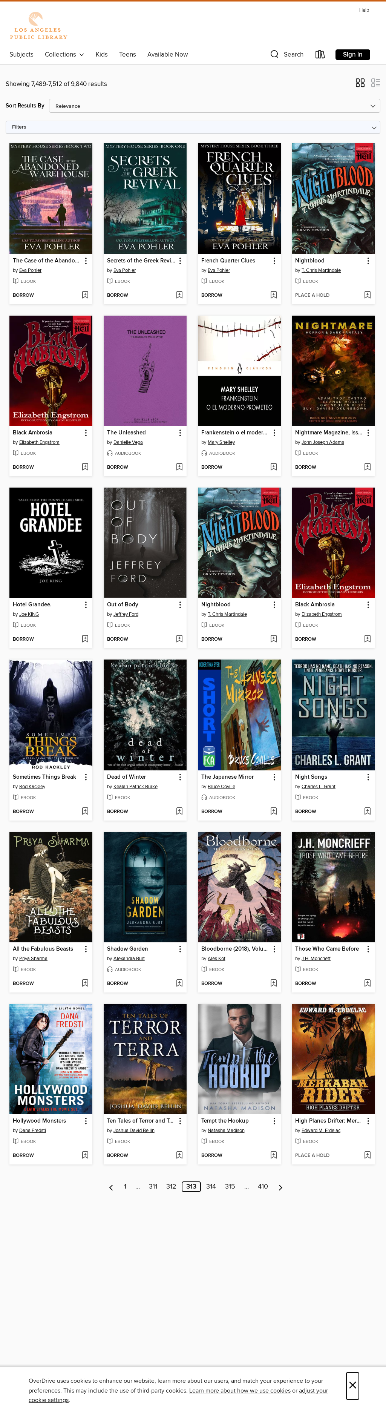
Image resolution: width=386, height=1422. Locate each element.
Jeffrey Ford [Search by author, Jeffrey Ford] (125, 614)
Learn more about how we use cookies (240, 1390)
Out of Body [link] (122, 604)
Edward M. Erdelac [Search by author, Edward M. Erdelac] (321, 1130)
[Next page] (280, 1186)
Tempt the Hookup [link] (225, 1121)
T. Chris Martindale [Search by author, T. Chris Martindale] (321, 270)
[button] (286, 56)
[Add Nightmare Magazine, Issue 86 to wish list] (367, 467)
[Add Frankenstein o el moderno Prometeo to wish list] (273, 467)
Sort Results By (25, 105)
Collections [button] (64, 55)
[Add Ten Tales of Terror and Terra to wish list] (179, 1156)
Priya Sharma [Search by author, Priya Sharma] (33, 959)
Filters (19, 127)
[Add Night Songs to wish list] (367, 812)
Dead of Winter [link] (126, 777)
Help (364, 10)
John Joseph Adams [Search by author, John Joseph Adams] (323, 442)
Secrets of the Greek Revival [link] (141, 261)
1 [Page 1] (125, 1187)
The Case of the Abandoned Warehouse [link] (47, 261)
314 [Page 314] (211, 1187)
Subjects (21, 55)
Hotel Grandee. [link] (32, 604)
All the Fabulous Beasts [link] (43, 949)
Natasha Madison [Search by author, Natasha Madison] (226, 1130)
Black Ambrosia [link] (32, 433)
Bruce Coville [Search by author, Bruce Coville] (221, 787)
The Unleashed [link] (126, 433)
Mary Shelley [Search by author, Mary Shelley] (221, 442)
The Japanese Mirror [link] (227, 777)
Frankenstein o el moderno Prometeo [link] (235, 433)
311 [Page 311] (153, 1187)
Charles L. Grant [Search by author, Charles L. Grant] (318, 787)
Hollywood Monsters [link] (39, 1121)
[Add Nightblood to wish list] (367, 296)
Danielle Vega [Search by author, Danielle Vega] (128, 442)
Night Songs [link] (311, 777)
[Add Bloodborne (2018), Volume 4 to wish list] (273, 984)
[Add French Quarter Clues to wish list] (273, 296)
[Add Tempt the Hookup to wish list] (273, 1156)
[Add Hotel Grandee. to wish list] (85, 639)
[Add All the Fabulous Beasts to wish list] (85, 984)
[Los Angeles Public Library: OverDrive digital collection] (38, 26)
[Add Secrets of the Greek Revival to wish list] (179, 296)
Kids (102, 55)
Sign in (353, 55)
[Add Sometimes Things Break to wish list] (85, 812)
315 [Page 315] (230, 1187)
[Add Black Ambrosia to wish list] (85, 467)
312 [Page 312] (171, 1187)
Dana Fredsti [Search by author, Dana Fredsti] (32, 1130)
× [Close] (352, 1386)
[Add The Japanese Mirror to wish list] (273, 812)
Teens (127, 55)
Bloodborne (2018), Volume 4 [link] (235, 949)
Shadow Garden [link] (127, 949)
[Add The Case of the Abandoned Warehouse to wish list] (85, 296)
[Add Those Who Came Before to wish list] (367, 984)
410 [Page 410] (263, 1187)
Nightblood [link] (310, 261)
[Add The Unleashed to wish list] (179, 467)
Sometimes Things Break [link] (44, 777)
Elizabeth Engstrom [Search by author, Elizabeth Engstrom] (39, 442)
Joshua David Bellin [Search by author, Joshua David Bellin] (134, 1130)
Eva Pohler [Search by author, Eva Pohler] (30, 270)
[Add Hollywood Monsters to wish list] (85, 1156)
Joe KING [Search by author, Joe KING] (29, 614)
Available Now (167, 55)
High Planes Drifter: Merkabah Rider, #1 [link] (329, 1121)
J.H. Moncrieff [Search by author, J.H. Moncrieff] (316, 959)
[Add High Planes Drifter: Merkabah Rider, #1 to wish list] (367, 1156)
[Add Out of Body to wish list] (179, 639)
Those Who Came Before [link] (327, 949)
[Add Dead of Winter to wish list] (179, 812)
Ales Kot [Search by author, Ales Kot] (216, 959)
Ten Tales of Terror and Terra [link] (141, 1121)
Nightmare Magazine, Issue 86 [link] (329, 433)
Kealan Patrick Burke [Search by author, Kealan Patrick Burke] (135, 787)
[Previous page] (111, 1186)
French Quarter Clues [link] (228, 261)
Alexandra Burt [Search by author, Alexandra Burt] (129, 959)
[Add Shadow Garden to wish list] (179, 984)
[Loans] (320, 56)
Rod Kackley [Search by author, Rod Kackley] (32, 787)
